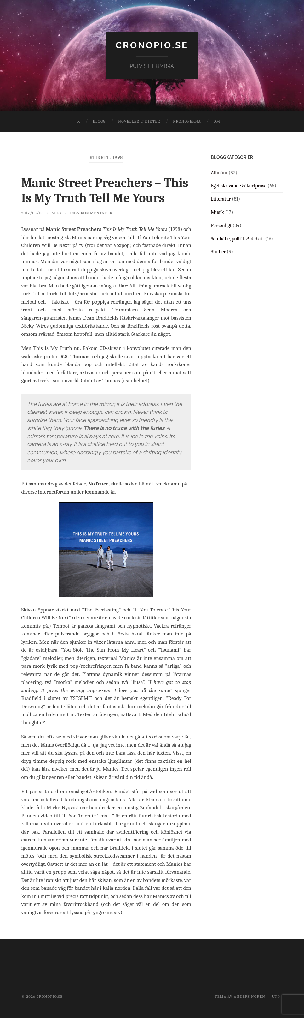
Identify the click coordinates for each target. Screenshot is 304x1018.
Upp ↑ (277, 996)
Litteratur (221, 199)
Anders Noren (249, 996)
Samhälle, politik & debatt (237, 239)
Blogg (99, 121)
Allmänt (219, 173)
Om (217, 121)
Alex (56, 212)
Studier (218, 252)
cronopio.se (152, 45)
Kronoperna (187, 121)
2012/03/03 (32, 212)
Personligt (221, 225)
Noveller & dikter (139, 121)
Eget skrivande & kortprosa (239, 186)
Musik (217, 212)
